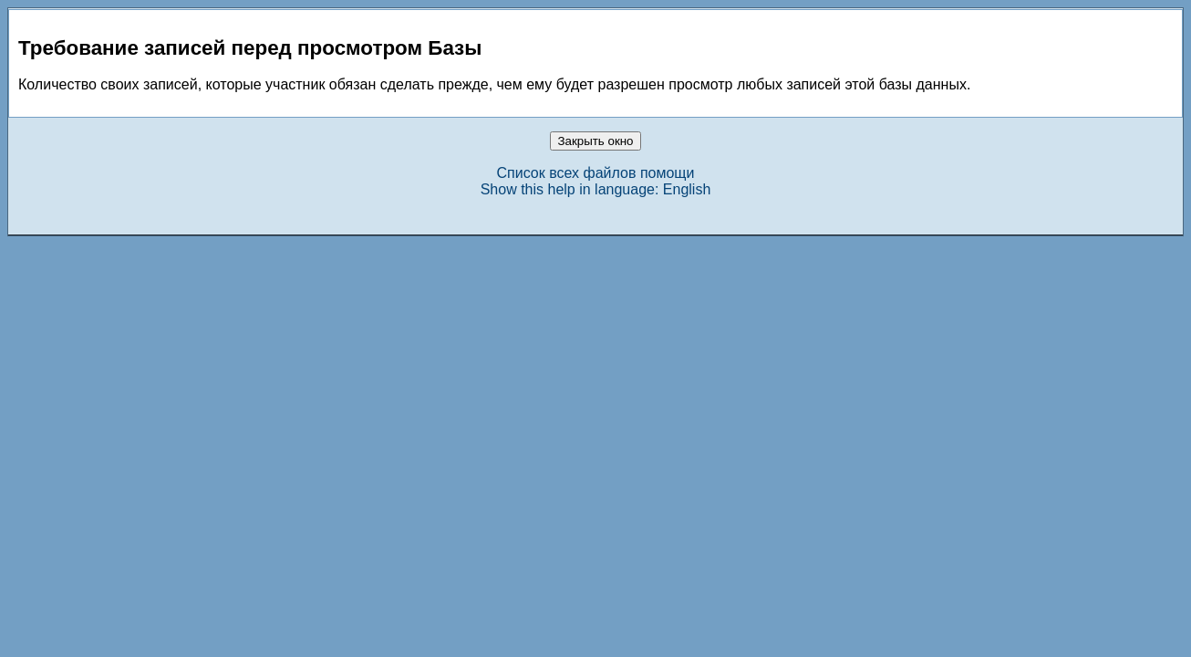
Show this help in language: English (596, 189)
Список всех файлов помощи (596, 173)
